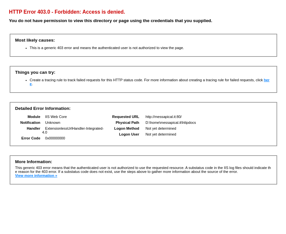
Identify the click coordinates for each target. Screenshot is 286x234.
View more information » (36, 175)
